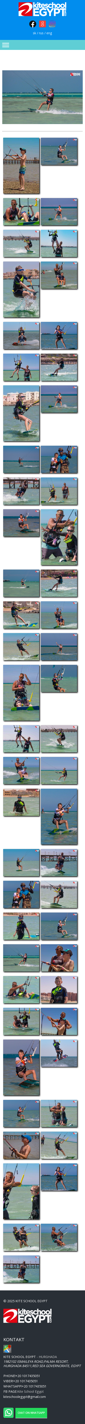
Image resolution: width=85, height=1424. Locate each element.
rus (41, 33)
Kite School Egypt (30, 1391)
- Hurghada (30, 1357)
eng (49, 33)
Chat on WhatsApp (31, 1413)
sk (34, 33)
